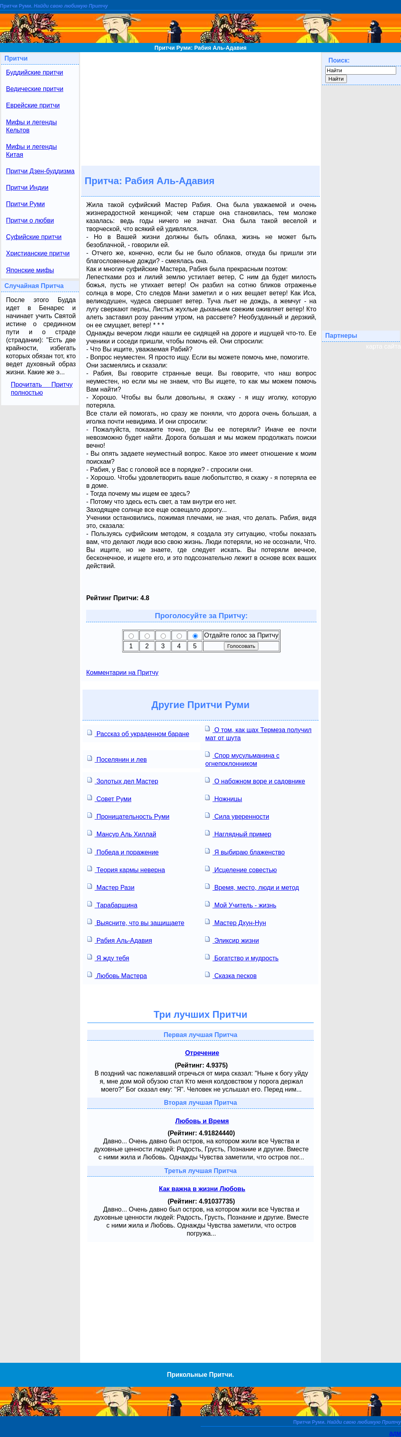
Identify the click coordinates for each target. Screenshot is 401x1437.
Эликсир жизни (232, 940)
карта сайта (383, 346)
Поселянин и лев (117, 759)
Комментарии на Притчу (122, 672)
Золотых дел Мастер (122, 780)
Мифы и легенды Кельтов (31, 126)
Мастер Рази (110, 887)
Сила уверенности (237, 816)
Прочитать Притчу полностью (42, 388)
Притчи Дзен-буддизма (40, 171)
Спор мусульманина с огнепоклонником (242, 759)
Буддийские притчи (34, 72)
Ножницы (223, 798)
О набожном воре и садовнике (255, 780)
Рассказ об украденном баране (138, 733)
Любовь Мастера (117, 975)
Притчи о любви (30, 220)
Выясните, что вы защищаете (135, 922)
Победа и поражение (123, 851)
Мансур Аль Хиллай (121, 833)
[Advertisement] (200, 108)
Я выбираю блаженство (244, 851)
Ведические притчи (34, 88)
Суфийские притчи (34, 236)
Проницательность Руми (128, 816)
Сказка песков (230, 975)
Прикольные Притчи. (200, 1374)
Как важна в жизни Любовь (202, 1188)
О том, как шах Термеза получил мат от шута (258, 733)
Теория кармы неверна (126, 869)
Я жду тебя (108, 957)
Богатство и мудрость (241, 957)
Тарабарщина (112, 904)
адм (395, 1433)
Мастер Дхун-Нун (235, 922)
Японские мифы (30, 270)
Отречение (202, 1052)
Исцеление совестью (241, 869)
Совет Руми (109, 798)
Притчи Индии (27, 187)
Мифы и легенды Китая (31, 150)
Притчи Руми (25, 204)
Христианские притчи (38, 253)
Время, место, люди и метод (252, 887)
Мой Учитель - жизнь (240, 904)
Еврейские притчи (33, 105)
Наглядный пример (238, 833)
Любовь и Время (202, 1121)
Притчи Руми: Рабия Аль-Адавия (201, 48)
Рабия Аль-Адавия (119, 940)
